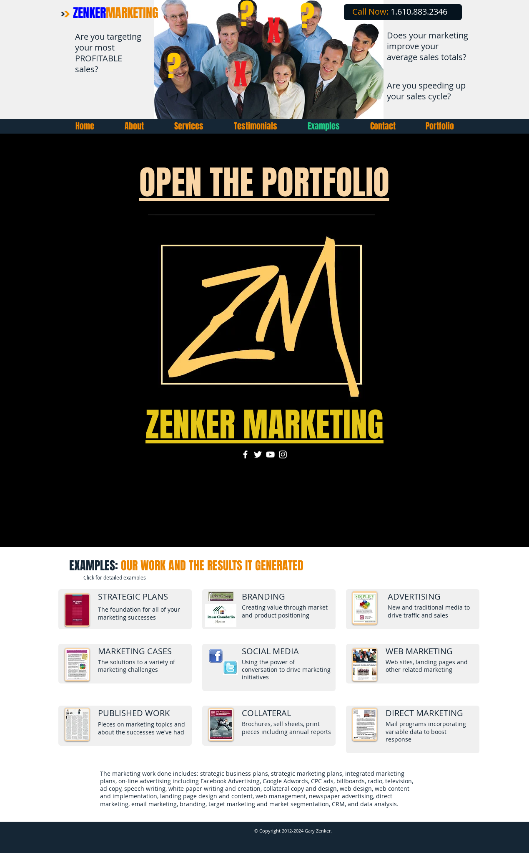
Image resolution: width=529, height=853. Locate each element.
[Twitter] (258, 454)
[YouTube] (270, 454)
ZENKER (115, 13)
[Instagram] (283, 454)
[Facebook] (245, 454)
